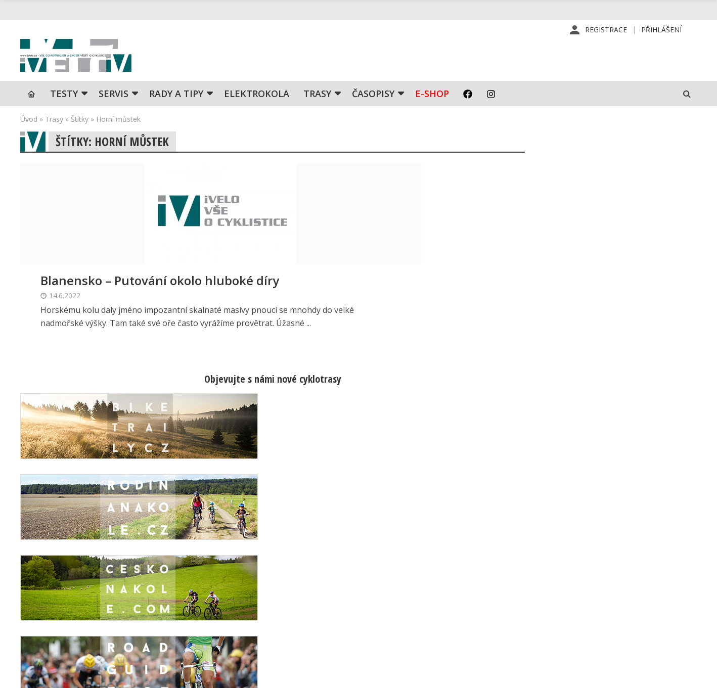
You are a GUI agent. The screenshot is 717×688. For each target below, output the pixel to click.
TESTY (64, 114)
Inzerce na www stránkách (442, 604)
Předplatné (415, 572)
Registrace (606, 30)
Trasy (317, 114)
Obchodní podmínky (430, 620)
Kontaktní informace (591, 572)
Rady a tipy (176, 114)
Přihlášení (661, 30)
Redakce (411, 556)
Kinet (687, 674)
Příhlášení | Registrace (596, 556)
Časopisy (373, 114)
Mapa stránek (580, 588)
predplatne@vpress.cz (295, 612)
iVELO (106, 66)
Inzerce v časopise (429, 588)
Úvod (28, 139)
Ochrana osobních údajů (437, 636)
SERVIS (113, 114)
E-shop (432, 114)
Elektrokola (256, 114)
